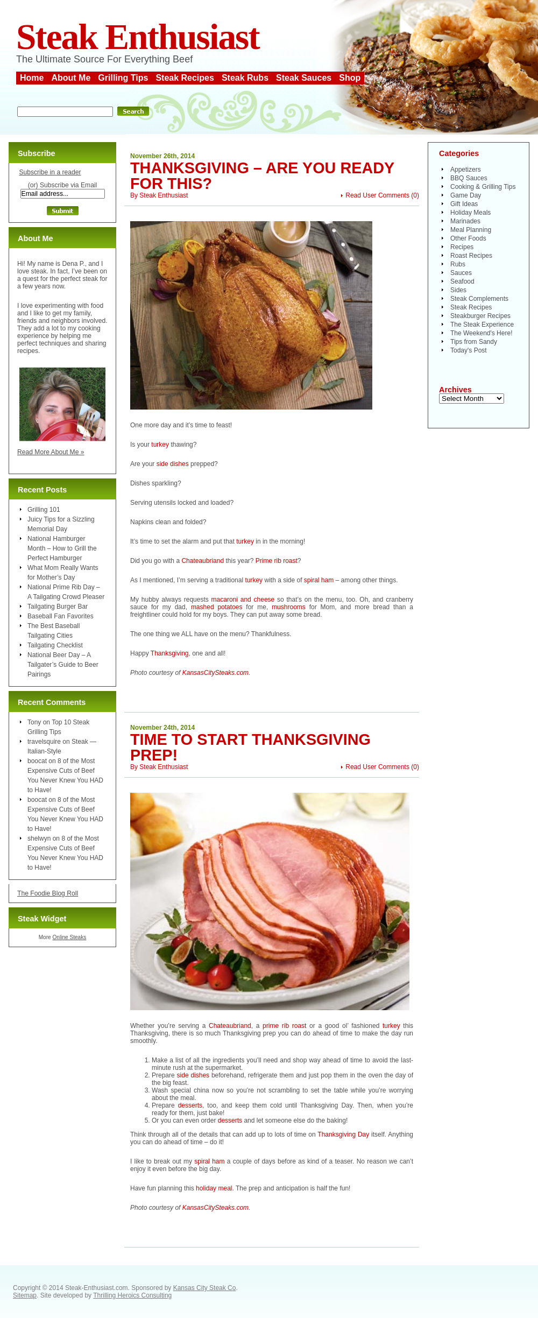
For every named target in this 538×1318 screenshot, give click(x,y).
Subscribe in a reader (50, 172)
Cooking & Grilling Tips (482, 187)
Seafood (462, 281)
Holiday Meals (470, 212)
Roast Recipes (471, 255)
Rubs (457, 264)
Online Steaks (69, 937)
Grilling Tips (123, 77)
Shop (349, 77)
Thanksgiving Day (343, 1134)
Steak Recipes (184, 77)
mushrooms (289, 607)
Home (32, 77)
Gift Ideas (464, 204)
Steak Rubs (245, 77)
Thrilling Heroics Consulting (132, 1295)
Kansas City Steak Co (204, 1288)
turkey (160, 444)
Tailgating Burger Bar (57, 606)
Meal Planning (470, 230)
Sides (458, 290)
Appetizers (465, 169)
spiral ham (319, 580)
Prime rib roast (277, 561)
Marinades (465, 221)
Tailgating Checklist (55, 645)
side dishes (173, 464)
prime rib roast (284, 1026)
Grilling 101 (43, 509)
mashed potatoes (217, 607)
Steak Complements (479, 298)
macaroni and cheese (243, 599)
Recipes (461, 247)
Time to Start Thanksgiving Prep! (250, 747)
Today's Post (468, 350)
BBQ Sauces (468, 178)
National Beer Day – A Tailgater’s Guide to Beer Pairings (62, 664)
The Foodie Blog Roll (47, 893)
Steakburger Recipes (480, 316)
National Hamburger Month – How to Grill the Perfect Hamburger (62, 548)
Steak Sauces (303, 77)
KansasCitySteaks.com (215, 672)
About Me (70, 77)
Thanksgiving (170, 653)
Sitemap (25, 1295)
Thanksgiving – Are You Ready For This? (262, 175)
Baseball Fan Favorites (60, 616)
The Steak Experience (482, 324)
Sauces (461, 273)
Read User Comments (377, 195)
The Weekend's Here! (481, 333)
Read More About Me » (50, 452)
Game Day (465, 195)
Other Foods (468, 238)
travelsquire (44, 741)
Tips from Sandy (473, 342)
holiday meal (214, 1188)
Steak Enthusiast (137, 37)
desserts (190, 1105)
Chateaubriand (202, 561)
